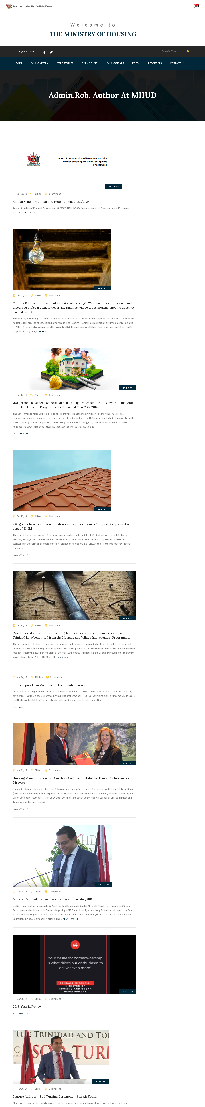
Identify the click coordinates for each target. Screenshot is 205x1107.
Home (18, 63)
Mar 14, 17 (22, 677)
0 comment (55, 193)
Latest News (113, 187)
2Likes (37, 394)
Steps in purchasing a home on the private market (49, 685)
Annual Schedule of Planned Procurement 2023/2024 (51, 201)
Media (136, 63)
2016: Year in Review (27, 1006)
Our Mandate (115, 63)
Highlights (102, 288)
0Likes (37, 193)
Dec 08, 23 (22, 193)
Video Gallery (103, 884)
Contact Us (177, 63)
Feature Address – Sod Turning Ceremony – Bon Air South (55, 1096)
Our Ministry (39, 63)
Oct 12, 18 (22, 394)
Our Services (64, 63)
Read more (31, 212)
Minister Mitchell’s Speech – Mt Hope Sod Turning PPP (52, 899)
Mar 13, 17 (22, 770)
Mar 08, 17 (22, 891)
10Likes (38, 677)
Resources (155, 63)
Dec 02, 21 (22, 295)
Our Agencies (89, 63)
